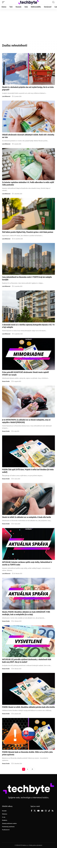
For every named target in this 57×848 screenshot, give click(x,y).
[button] (4, 2)
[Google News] (42, 810)
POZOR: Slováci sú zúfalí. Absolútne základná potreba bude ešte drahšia (28, 707)
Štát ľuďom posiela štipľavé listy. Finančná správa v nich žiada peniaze (27, 232)
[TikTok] (49, 810)
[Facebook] (31, 810)
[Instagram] (46, 810)
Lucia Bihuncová (6, 96)
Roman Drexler (6, 381)
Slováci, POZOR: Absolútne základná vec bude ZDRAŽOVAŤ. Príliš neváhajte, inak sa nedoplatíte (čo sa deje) (26, 613)
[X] (34, 810)
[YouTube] (38, 810)
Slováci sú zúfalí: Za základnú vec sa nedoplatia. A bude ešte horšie (26, 517)
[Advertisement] (28, 25)
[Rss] (52, 810)
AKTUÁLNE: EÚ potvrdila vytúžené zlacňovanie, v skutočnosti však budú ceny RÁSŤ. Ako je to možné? (26, 660)
